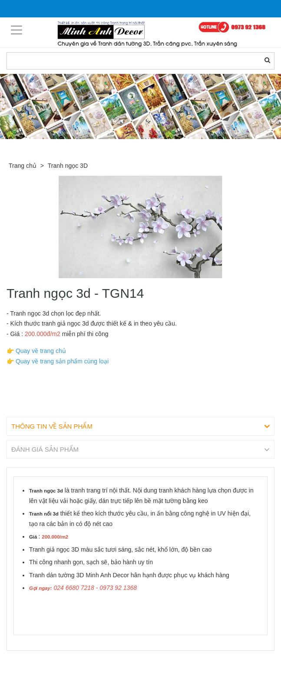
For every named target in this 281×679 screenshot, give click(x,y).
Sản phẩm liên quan (54, 661)
